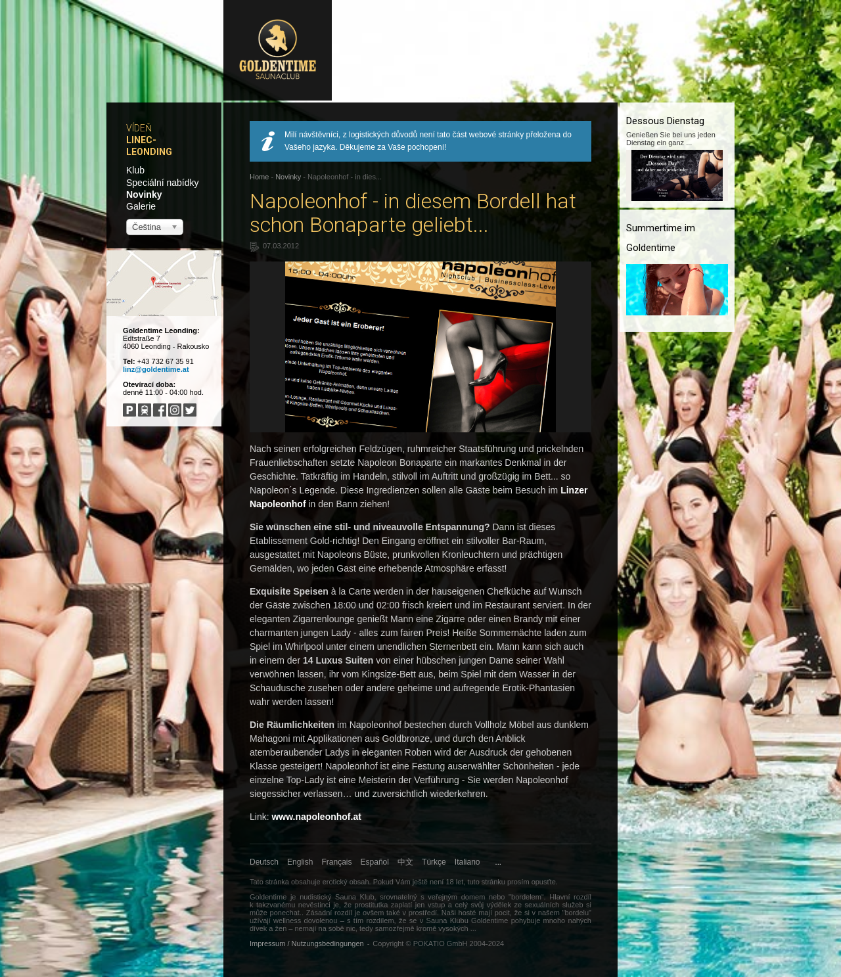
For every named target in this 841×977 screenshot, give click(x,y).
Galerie (141, 206)
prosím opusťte (531, 882)
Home (259, 177)
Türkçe (434, 862)
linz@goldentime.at (156, 369)
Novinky (144, 194)
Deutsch (264, 862)
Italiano (467, 862)
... (498, 862)
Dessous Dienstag (665, 121)
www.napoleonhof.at (316, 816)
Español (375, 862)
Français (337, 862)
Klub (135, 170)
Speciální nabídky (162, 182)
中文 (405, 862)
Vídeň (139, 128)
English (300, 862)
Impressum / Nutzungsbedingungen (307, 943)
